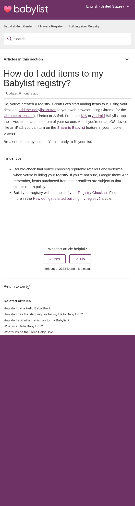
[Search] (67, 39)
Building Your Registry (83, 26)
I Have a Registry (50, 26)
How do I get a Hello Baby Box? (27, 308)
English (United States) (105, 6)
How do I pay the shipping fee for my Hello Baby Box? (43, 314)
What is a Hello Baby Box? (23, 326)
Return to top (17, 286)
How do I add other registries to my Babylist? (36, 320)
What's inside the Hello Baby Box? (29, 332)
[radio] (55, 258)
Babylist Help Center (18, 26)
